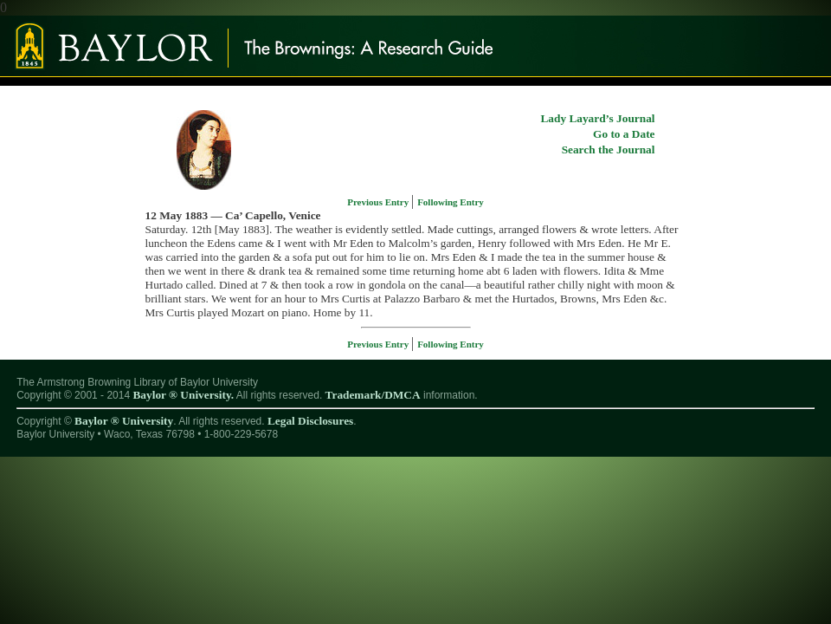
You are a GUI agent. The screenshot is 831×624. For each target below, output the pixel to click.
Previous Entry (379, 202)
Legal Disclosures (310, 420)
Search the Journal (608, 149)
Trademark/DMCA (373, 394)
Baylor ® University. (183, 394)
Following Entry (450, 202)
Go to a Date (623, 133)
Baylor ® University (123, 420)
